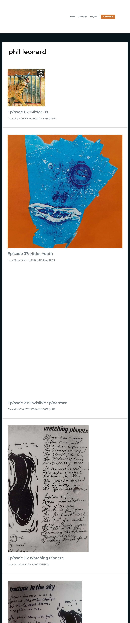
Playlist (93, 17)
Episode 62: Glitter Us (28, 112)
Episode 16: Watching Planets (35, 558)
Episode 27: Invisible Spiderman (38, 403)
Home (72, 17)
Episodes (82, 17)
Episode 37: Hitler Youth (30, 253)
